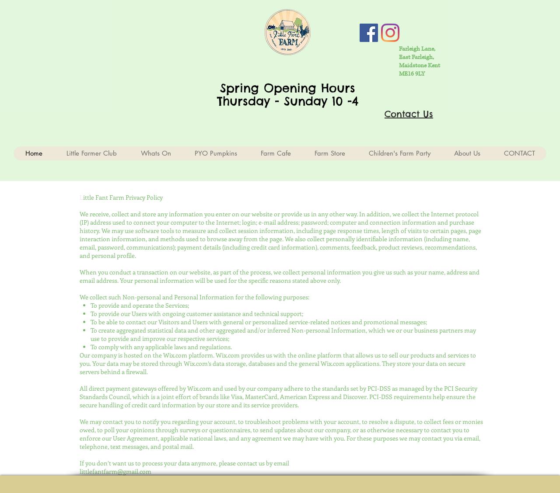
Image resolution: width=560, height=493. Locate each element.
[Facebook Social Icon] (369, 33)
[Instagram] (390, 33)
